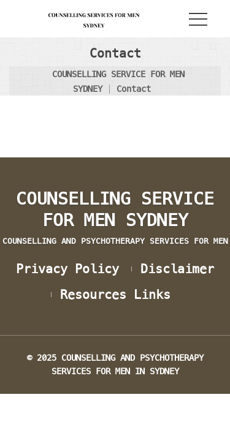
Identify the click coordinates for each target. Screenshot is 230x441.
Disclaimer (177, 269)
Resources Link (115, 294)
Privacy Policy (67, 269)
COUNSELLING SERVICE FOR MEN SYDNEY (115, 217)
